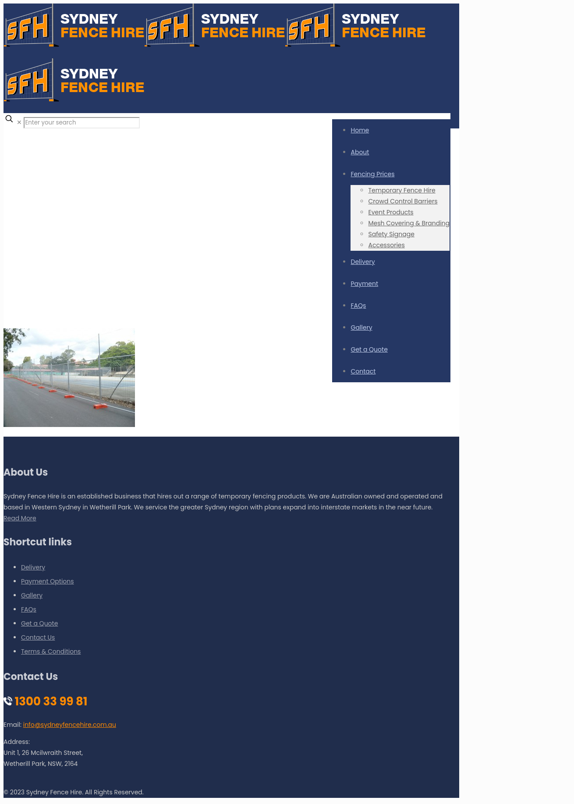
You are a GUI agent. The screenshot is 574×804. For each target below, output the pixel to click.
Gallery (32, 595)
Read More (20, 518)
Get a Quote (39, 623)
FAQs (28, 609)
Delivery (33, 567)
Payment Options (47, 581)
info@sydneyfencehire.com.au (69, 724)
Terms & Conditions (51, 651)
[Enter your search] (82, 122)
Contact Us (38, 637)
